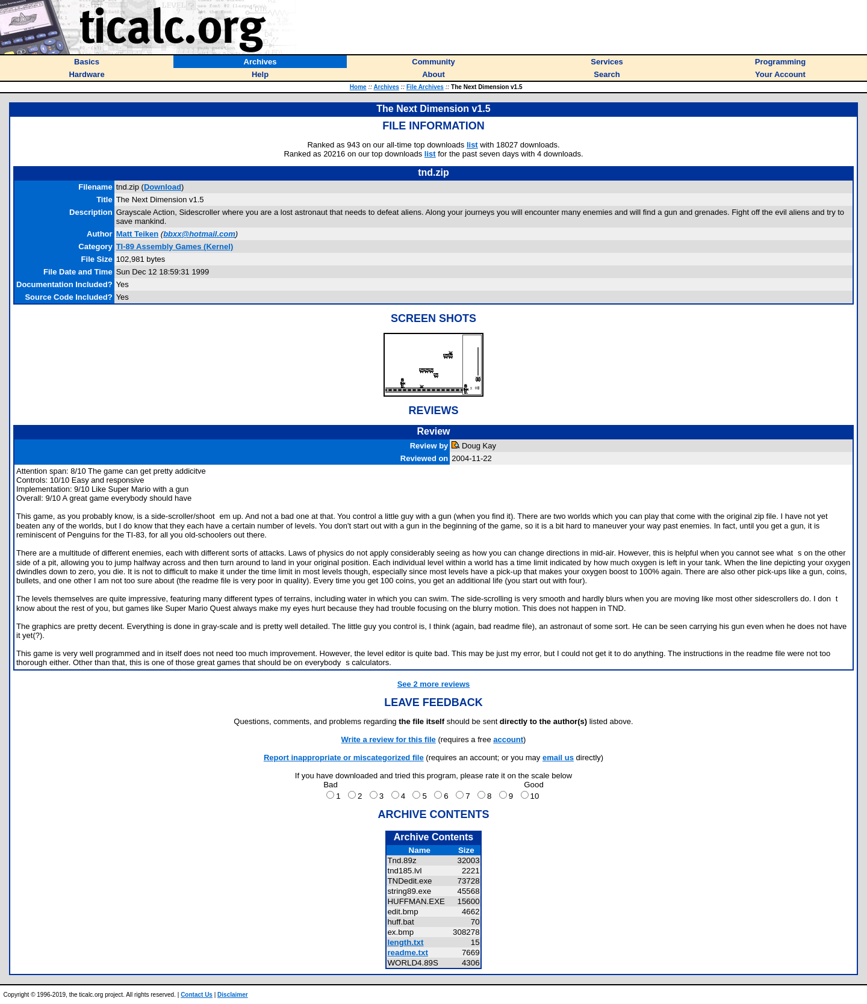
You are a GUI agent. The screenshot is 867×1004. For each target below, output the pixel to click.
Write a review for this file (388, 739)
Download (162, 186)
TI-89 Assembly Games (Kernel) (175, 246)
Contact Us (197, 994)
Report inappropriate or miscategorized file (344, 757)
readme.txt (407, 952)
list (472, 144)
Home (358, 87)
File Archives (425, 87)
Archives (386, 87)
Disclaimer (232, 994)
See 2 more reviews (433, 684)
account (508, 739)
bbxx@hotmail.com (199, 233)
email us (558, 757)
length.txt (405, 942)
